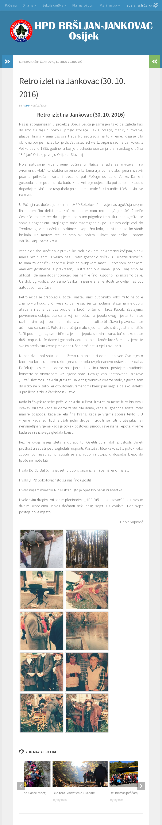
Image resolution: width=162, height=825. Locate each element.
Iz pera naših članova (140, 5)
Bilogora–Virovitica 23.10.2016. (74, 792)
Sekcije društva (52, 5)
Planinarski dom (83, 5)
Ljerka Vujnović (69, 61)
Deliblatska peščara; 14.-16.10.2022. (134, 792)
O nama (28, 5)
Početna (11, 5)
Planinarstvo (108, 5)
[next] (141, 786)
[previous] (21, 786)
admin (27, 105)
